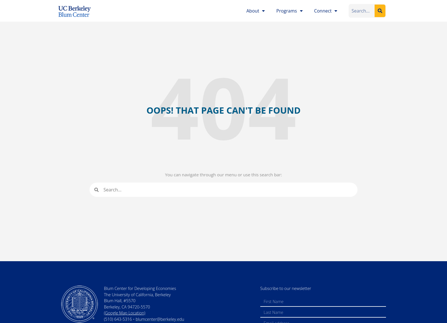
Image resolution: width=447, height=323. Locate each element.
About (255, 11)
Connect (326, 11)
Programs (289, 11)
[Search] (380, 11)
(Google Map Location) (124, 313)
